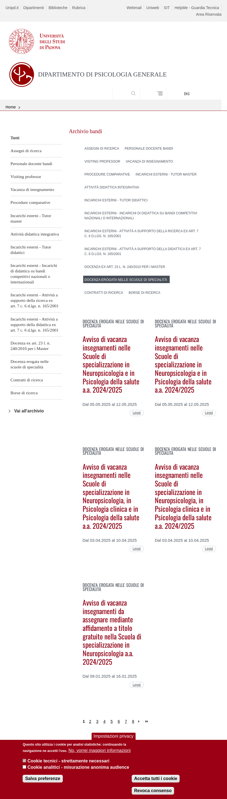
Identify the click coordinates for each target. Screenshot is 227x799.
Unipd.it (12, 8)
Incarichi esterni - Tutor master (30, 218)
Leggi (136, 413)
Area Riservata (208, 14)
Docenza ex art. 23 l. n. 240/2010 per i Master (30, 346)
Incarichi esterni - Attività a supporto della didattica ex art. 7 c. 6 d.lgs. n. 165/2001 (34, 324)
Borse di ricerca (24, 392)
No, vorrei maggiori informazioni (99, 752)
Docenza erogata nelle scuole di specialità (29, 364)
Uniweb (152, 8)
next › (140, 721)
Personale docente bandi (31, 163)
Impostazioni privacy (114, 738)
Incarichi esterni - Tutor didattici (30, 250)
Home (11, 107)
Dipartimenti (33, 8)
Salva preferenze (42, 780)
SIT (167, 8)
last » (147, 721)
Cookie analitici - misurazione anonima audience (78, 769)
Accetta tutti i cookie (155, 780)
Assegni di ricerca (26, 150)
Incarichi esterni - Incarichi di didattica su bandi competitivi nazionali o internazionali (33, 273)
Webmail (134, 8)
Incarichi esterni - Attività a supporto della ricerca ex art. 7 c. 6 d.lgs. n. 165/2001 (34, 300)
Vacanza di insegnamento (32, 189)
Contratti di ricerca (26, 379)
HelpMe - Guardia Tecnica (196, 8)
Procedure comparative (30, 202)
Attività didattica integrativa (34, 234)
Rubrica (78, 8)
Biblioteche (57, 8)
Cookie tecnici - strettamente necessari (68, 762)
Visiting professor (25, 176)
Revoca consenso (153, 792)
